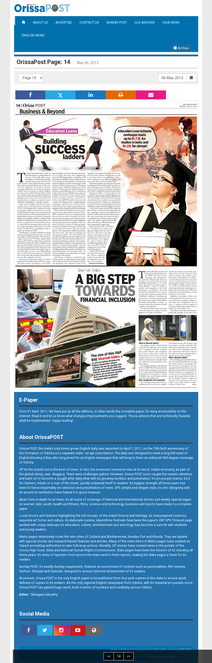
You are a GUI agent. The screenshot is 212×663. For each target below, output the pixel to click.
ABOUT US (40, 22)
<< (108, 656)
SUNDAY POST (116, 22)
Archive (181, 48)
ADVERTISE (63, 22)
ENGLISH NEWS (33, 35)
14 (118, 656)
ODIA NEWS (170, 22)
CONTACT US (89, 22)
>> (128, 656)
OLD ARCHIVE (145, 22)
